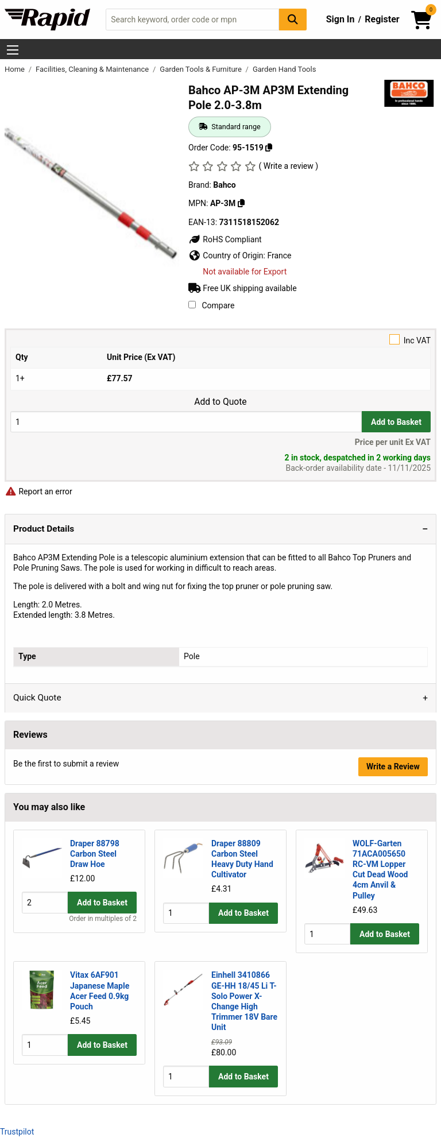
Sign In (340, 19)
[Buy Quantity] (186, 421)
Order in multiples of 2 (103, 939)
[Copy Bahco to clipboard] (241, 203)
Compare (211, 305)
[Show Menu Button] (12, 50)
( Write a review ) (288, 166)
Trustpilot (17, 1131)
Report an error (38, 491)
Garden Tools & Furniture (201, 69)
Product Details (43, 529)
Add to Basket (396, 422)
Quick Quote (37, 697)
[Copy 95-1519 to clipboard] (268, 148)
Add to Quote (220, 402)
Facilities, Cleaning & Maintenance (93, 69)
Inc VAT (220, 339)
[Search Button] (293, 19)
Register (382, 19)
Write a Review (393, 766)
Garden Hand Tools (284, 69)
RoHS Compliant (225, 239)
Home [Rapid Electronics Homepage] (15, 69)
